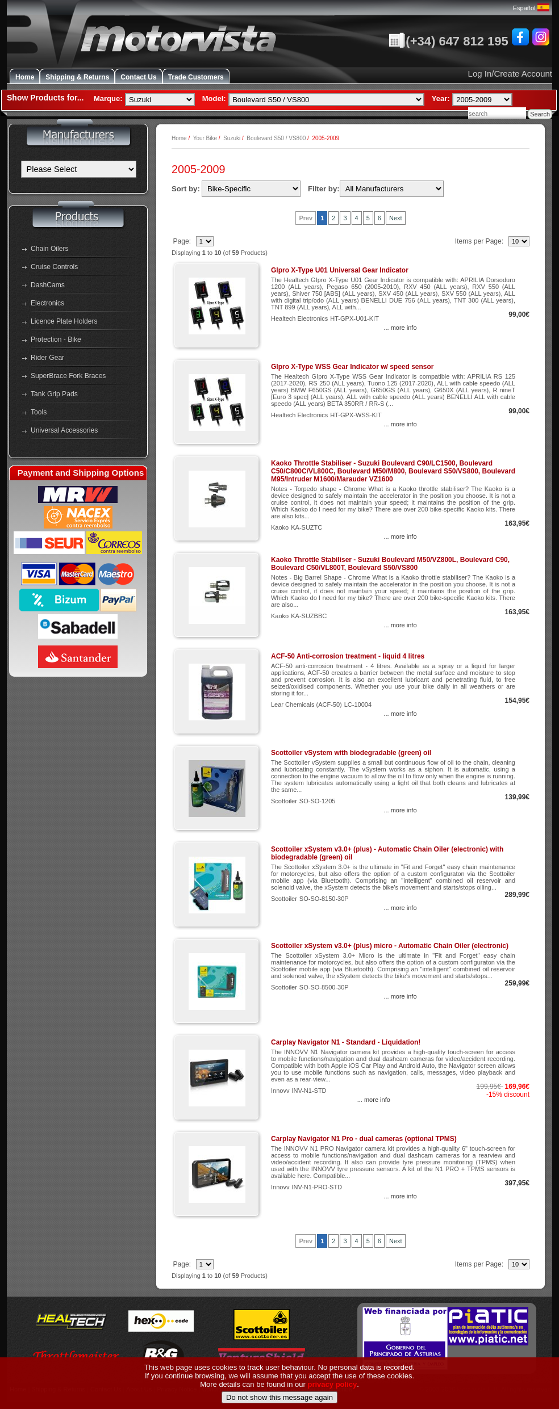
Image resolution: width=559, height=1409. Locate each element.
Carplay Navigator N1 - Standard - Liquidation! (345, 1042)
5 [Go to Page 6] (368, 218)
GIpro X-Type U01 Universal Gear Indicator (339, 270)
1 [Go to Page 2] (322, 218)
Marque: (108, 98)
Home (24, 77)
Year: (441, 98)
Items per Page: (480, 241)
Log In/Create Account (510, 73)
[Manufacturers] (78, 169)
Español (531, 8)
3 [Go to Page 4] (345, 218)
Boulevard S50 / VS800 (276, 138)
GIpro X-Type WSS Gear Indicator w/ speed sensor (352, 367)
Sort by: (186, 188)
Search (540, 114)
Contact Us (138, 77)
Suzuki (231, 138)
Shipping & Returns (77, 77)
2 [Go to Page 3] (333, 218)
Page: (183, 241)
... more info (399, 327)
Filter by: (324, 188)
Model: (214, 98)
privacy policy (332, 1403)
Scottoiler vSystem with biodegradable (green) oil (351, 753)
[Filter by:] (392, 189)
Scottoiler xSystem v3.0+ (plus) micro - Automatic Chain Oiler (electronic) (389, 946)
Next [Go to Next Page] (395, 218)
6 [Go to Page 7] (379, 218)
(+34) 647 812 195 (448, 41)
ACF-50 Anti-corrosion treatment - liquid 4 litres (347, 656)
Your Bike (205, 138)
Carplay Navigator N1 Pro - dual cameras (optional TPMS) (364, 1139)
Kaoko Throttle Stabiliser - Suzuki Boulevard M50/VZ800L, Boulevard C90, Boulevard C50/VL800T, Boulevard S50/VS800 (390, 564)
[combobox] (497, 113)
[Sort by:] (251, 189)
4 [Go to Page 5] (356, 218)
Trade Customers (196, 77)
